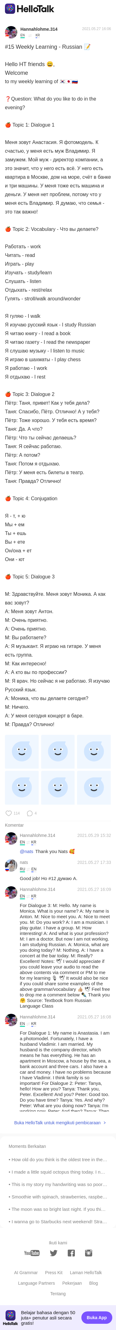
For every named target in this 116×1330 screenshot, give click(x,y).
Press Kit (53, 1272)
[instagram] (88, 1253)
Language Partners (36, 1283)
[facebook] (71, 1253)
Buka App (97, 1317)
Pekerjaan (72, 1283)
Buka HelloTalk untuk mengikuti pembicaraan (57, 1122)
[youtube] (32, 1253)
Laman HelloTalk (86, 1272)
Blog (93, 1283)
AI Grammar (26, 1272)
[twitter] (54, 1253)
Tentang (58, 1293)
